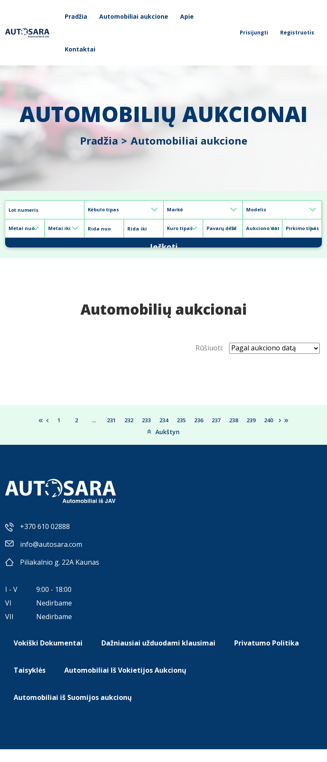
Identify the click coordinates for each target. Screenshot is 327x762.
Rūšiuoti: (209, 360)
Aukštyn (163, 444)
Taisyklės (30, 683)
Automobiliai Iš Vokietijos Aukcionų (125, 683)
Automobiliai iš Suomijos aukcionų (73, 710)
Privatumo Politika (266, 655)
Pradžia (76, 16)
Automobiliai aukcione (133, 16)
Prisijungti (254, 32)
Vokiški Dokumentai (48, 655)
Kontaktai (80, 49)
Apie (187, 16)
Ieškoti (163, 248)
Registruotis (297, 32)
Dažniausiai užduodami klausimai (158, 655)
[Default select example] (124, 209)
